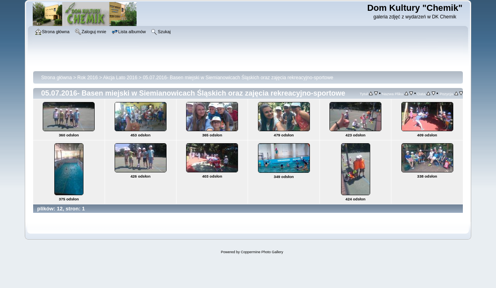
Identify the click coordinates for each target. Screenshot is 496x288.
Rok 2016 (87, 77)
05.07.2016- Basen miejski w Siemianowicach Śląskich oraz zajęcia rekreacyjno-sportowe (238, 77)
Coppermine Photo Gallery (262, 252)
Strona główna (56, 77)
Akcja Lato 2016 (120, 77)
